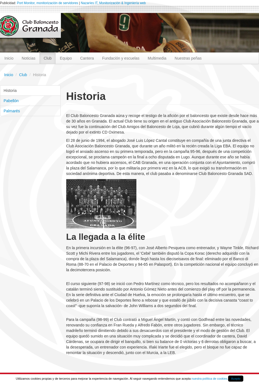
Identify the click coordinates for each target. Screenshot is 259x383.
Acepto (235, 378)
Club (48, 58)
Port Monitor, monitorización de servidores (47, 3)
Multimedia (157, 58)
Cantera (87, 58)
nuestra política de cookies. (209, 378)
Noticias (29, 58)
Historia (10, 90)
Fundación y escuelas (120, 58)
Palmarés (12, 111)
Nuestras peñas (188, 58)
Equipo (66, 58)
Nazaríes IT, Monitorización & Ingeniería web (113, 3)
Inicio (9, 58)
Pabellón (11, 101)
